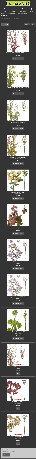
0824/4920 (18, 368)
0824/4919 (18, 54)
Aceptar (6, 455)
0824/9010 (18, 228)
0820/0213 (18, 298)
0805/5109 (18, 89)
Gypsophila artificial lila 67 (18, 297)
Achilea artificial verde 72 (18, 436)
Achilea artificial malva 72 (18, 401)
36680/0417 (18, 158)
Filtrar (5, 24)
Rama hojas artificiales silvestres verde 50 (18, 366)
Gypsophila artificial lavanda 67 (18, 262)
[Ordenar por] (27, 24)
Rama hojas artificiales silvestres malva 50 (18, 52)
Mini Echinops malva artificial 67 (18, 227)
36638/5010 (18, 403)
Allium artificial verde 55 (18, 332)
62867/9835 (18, 193)
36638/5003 (18, 438)
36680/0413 (18, 123)
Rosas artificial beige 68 (18, 192)
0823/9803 (18, 333)
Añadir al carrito (18, 59)
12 (33, 24)
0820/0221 (18, 263)
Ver (18, 373)
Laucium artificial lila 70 (18, 122)
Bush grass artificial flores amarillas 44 (18, 87)
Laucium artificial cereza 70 (18, 157)
